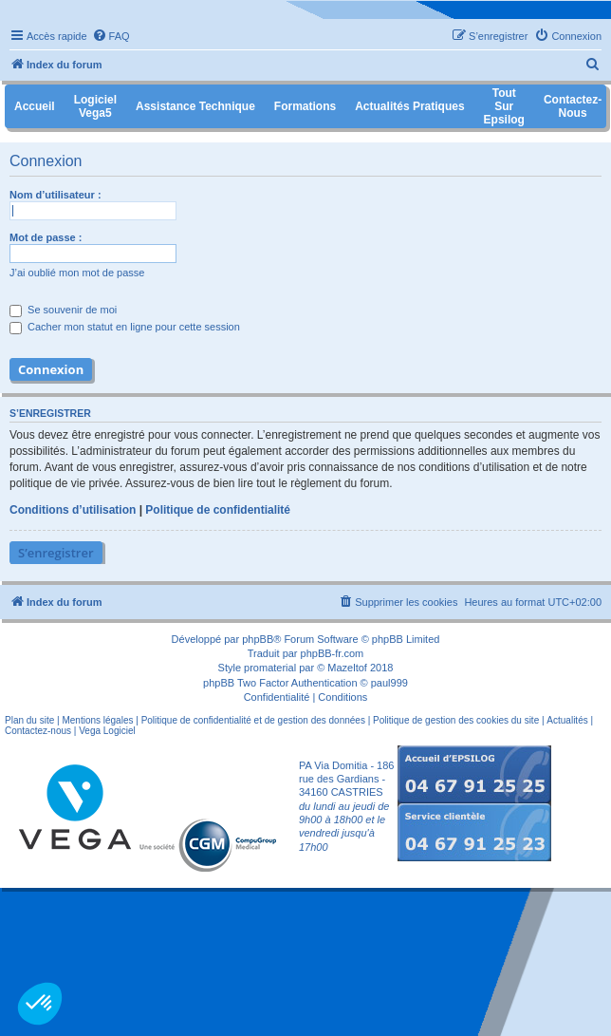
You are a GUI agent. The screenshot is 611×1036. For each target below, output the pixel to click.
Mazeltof (347, 667)
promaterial (270, 667)
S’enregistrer (56, 552)
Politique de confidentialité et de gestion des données (253, 720)
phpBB (257, 639)
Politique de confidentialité (217, 510)
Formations (305, 106)
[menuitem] (111, 36)
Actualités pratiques (409, 106)
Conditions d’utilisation (72, 510)
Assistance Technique (195, 106)
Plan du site (29, 720)
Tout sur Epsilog (504, 106)
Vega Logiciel (107, 730)
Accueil (34, 106)
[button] (40, 1004)
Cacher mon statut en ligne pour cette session (124, 326)
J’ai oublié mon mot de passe (76, 272)
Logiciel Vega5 (95, 106)
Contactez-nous (38, 730)
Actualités (566, 720)
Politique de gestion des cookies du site (456, 720)
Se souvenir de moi (63, 309)
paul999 (389, 682)
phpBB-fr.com (332, 653)
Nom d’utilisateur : (55, 194)
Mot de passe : (45, 237)
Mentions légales (97, 720)
